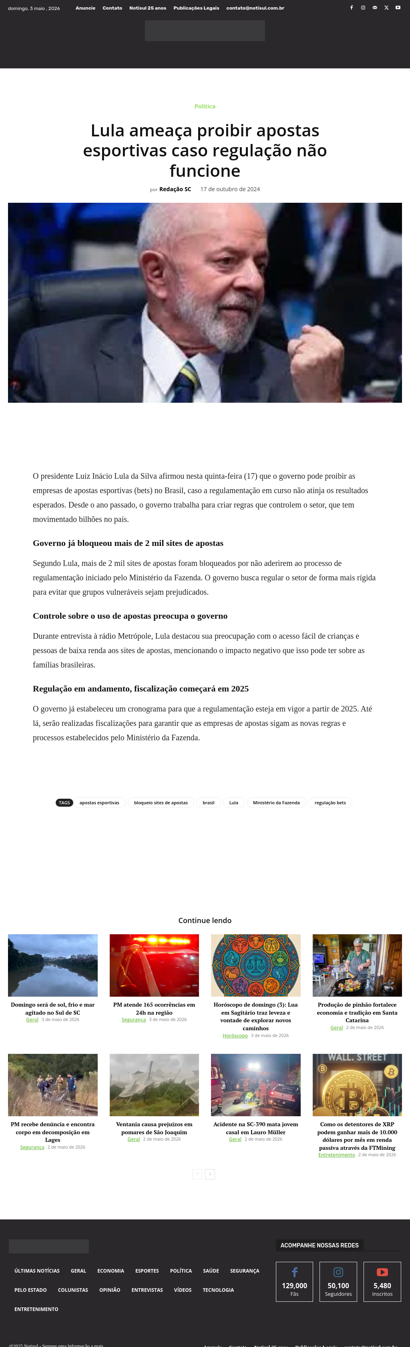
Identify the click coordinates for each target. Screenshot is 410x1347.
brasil (208, 802)
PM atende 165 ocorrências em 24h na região (154, 1007)
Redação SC (175, 189)
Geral (32, 1016)
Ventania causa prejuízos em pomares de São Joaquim (154, 1113)
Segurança (134, 1016)
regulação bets (330, 802)
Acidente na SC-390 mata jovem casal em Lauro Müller (255, 1113)
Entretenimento (336, 1129)
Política (204, 107)
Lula (233, 802)
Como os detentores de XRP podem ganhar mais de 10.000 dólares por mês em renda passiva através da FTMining (357, 1116)
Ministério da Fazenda (276, 802)
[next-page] (210, 1149)
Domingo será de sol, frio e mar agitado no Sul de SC (52, 1007)
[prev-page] (197, 1149)
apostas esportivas (99, 802)
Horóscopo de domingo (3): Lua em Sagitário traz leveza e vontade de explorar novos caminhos (255, 1010)
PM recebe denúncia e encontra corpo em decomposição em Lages (53, 1113)
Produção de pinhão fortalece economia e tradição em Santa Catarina (357, 1010)
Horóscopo (235, 1022)
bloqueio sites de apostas (161, 802)
